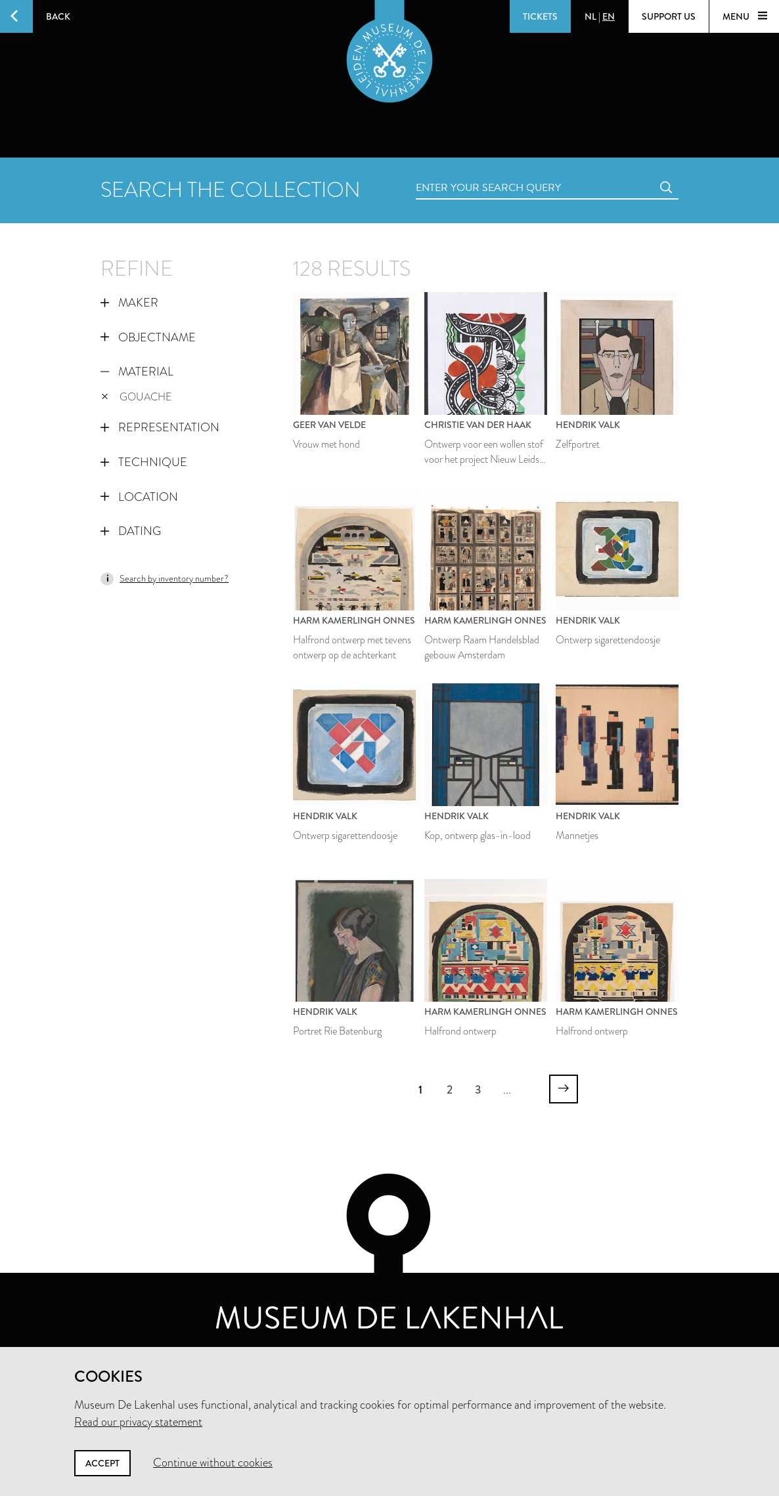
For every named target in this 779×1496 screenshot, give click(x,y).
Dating (130, 531)
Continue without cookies (213, 1462)
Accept (102, 1463)
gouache (136, 396)
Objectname (148, 337)
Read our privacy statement (138, 1421)
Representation (159, 427)
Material (136, 371)
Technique (143, 462)
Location (139, 496)
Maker (129, 302)
